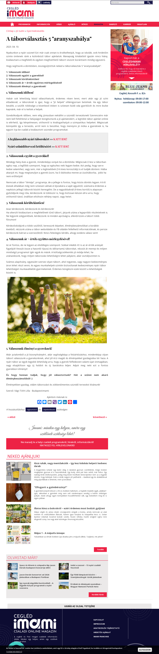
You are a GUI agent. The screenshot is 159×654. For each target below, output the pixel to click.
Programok (24, 24)
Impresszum (99, 624)
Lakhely (46, 2)
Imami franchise (101, 636)
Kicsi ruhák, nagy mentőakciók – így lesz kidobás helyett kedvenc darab (70, 465)
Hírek (59, 24)
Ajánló (71, 24)
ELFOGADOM (145, 650)
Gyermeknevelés (35, 30)
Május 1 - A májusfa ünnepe (49, 533)
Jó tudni (20, 30)
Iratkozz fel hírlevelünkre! (57, 445)
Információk (43, 24)
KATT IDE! (60, 139)
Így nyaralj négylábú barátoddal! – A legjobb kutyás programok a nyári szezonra (36, 585)
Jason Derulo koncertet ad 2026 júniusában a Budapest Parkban (34, 575)
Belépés (31, 2)
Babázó (113, 24)
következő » (100, 417)
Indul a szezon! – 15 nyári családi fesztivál (86, 566)
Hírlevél (16, 2)
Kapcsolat (99, 620)
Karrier (127, 24)
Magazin (98, 24)
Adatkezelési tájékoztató (106, 628)
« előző (11, 417)
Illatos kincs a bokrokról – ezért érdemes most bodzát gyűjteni (69, 508)
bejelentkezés (49, 409)
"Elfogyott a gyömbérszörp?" (50, 487)
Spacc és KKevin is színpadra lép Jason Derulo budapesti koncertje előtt (37, 566)
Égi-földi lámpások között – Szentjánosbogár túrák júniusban (86, 575)
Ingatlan (142, 24)
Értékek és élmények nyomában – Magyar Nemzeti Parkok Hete (86, 585)
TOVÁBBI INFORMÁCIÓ (14, 652)
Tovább (100, 549)
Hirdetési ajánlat (102, 632)
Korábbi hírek (98, 594)
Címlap (12, 24)
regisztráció (32, 409)
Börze (85, 24)
